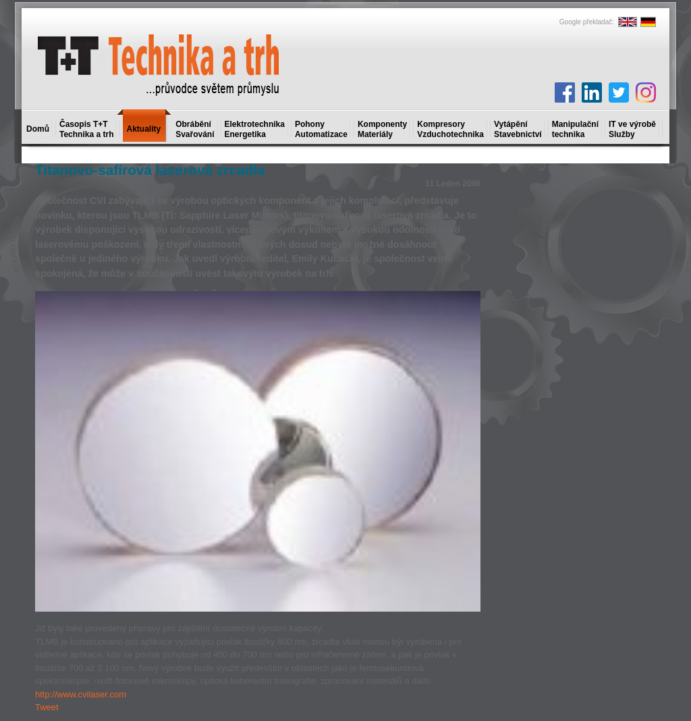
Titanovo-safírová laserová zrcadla (150, 170)
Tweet (47, 707)
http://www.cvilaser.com (80, 694)
